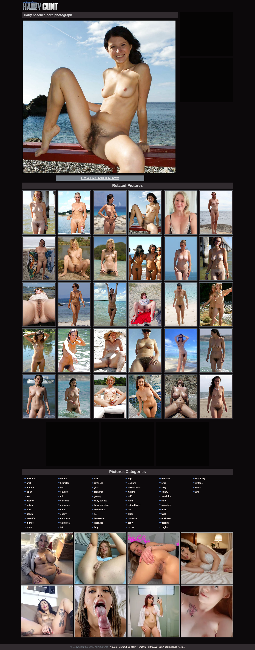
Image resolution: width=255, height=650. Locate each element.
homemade (99, 509)
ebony (63, 514)
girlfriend (98, 483)
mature (131, 492)
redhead (166, 478)
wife (197, 492)
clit (61, 496)
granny (97, 496)
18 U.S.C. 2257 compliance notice (166, 647)
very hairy (200, 478)
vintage (199, 483)
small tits (166, 496)
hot (95, 514)
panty (130, 523)
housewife (99, 518)
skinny (165, 492)
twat (164, 514)
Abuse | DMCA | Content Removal (128, 647)
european (65, 518)
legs (130, 478)
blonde (63, 478)
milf (129, 496)
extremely (65, 523)
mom (130, 500)
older (130, 514)
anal (29, 483)
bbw (29, 509)
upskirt (165, 523)
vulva (198, 487)
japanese (98, 523)
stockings (166, 505)
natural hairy (134, 505)
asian (29, 492)
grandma (98, 492)
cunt (62, 509)
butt (62, 487)
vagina (165, 527)
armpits (30, 487)
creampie (65, 505)
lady (96, 527)
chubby (64, 492)
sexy (164, 487)
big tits (30, 523)
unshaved (166, 518)
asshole (31, 500)
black (29, 527)
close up (64, 500)
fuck (96, 478)
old (129, 509)
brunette (64, 483)
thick (164, 509)
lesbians (132, 483)
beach (30, 514)
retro (164, 483)
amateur (31, 478)
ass (28, 496)
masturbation (134, 487)
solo (164, 500)
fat (61, 527)
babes (30, 505)
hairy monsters (101, 505)
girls (96, 487)
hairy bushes (100, 500)
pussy (131, 527)
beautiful (31, 518)
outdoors (132, 518)
